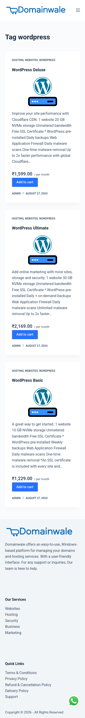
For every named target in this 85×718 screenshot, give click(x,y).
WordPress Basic (27, 380)
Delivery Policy (17, 691)
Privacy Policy (16, 679)
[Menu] (78, 10)
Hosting (18, 60)
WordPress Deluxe (29, 69)
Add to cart (25, 182)
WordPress (47, 60)
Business (12, 626)
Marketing (13, 633)
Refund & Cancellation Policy (28, 685)
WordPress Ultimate (30, 228)
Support (11, 697)
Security (11, 621)
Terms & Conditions (21, 673)
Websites (31, 60)
